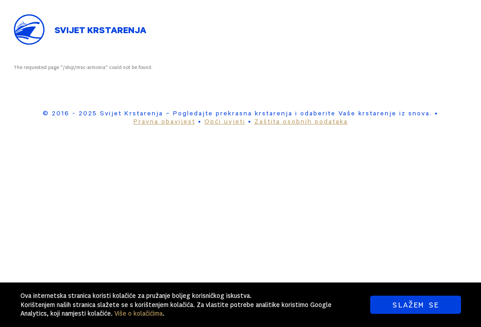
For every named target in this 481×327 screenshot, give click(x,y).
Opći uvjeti (224, 122)
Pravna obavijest (164, 122)
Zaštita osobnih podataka (301, 122)
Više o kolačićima (138, 313)
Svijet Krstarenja (100, 32)
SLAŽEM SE (415, 305)
